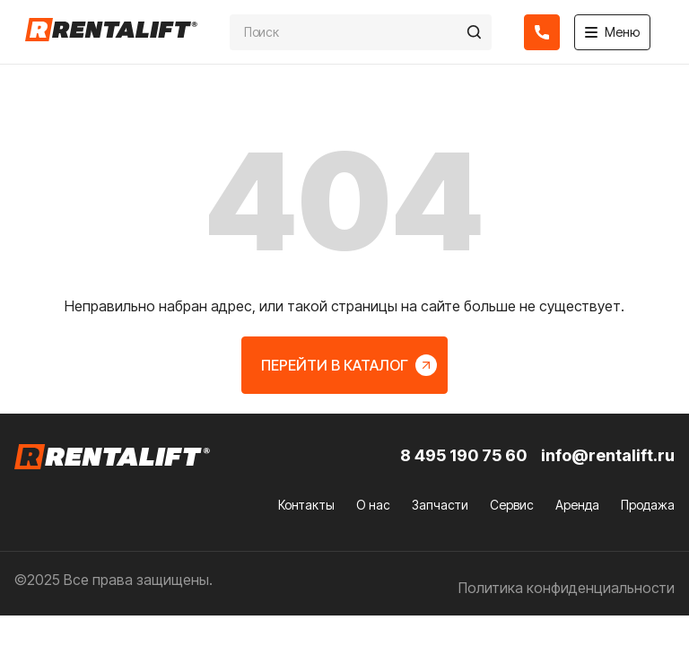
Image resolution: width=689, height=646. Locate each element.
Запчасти (440, 504)
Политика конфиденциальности (566, 588)
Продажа (648, 504)
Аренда (577, 504)
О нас (373, 504)
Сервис (512, 504)
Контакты (306, 504)
